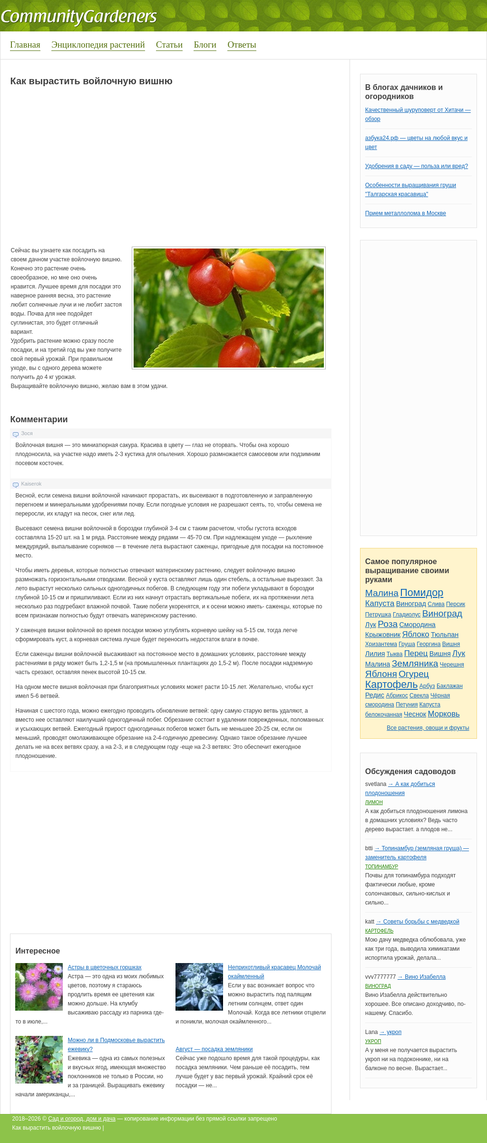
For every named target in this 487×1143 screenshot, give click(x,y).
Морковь (444, 713)
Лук (370, 624)
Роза (388, 624)
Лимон (374, 802)
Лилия (375, 653)
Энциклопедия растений (98, 45)
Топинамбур (381, 866)
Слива (436, 604)
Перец (416, 653)
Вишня (451, 644)
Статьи (169, 45)
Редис (374, 695)
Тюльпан (444, 634)
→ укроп (390, 1032)
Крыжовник (382, 634)
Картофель (391, 684)
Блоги (205, 45)
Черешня (452, 664)
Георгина (428, 644)
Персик (455, 604)
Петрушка (378, 614)
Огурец (414, 674)
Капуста (380, 603)
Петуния (407, 704)
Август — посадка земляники (214, 1049)
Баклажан (450, 686)
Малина (382, 593)
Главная (25, 45)
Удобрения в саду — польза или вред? (416, 166)
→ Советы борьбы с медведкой (417, 921)
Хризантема (381, 644)
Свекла (419, 695)
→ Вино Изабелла (422, 977)
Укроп (373, 1041)
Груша (407, 644)
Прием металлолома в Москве (405, 213)
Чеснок (415, 714)
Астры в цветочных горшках (104, 967)
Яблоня (381, 674)
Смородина (417, 624)
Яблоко (415, 634)
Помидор (421, 592)
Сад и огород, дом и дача (82, 1118)
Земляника (415, 663)
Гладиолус (406, 614)
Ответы (241, 45)
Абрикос (397, 695)
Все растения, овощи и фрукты (428, 728)
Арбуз (427, 686)
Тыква (395, 654)
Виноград (411, 603)
